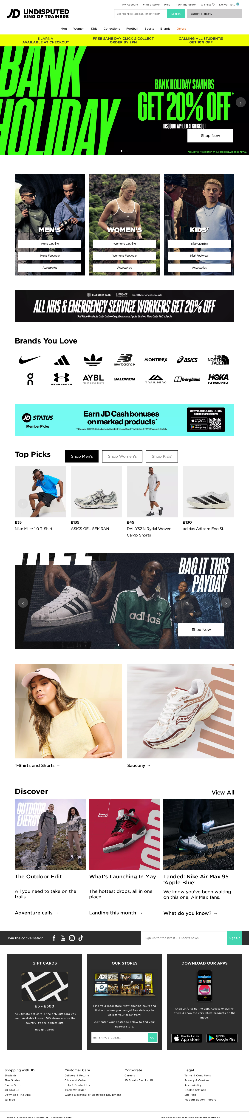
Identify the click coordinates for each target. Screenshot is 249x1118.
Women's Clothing (124, 243)
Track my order (185, 4)
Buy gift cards (44, 1029)
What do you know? (187, 913)
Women (79, 28)
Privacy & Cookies (196, 1080)
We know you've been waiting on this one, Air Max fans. (197, 894)
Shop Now (210, 135)
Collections (112, 28)
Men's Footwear (50, 255)
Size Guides (12, 1080)
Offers (181, 28)
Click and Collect (76, 1080)
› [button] (241, 102)
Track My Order (75, 1090)
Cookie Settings (195, 1090)
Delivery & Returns (77, 1075)
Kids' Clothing (199, 243)
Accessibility (192, 1085)
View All (223, 792)
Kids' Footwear (199, 255)
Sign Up (234, 938)
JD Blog (10, 1099)
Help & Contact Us (77, 1085)
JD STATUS (12, 1090)
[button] (121, 151)
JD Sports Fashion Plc (139, 1080)
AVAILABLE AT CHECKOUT (45, 40)
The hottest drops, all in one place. (121, 894)
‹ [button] (8, 102)
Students (11, 1075)
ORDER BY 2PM (123, 40)
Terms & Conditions (197, 1075)
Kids (94, 28)
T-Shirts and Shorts (35, 765)
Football (132, 28)
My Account (130, 4)
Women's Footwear (124, 255)
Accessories (49, 267)
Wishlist (206, 4)
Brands (165, 28)
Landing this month (112, 913)
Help (167, 4)
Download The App (18, 1094)
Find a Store (151, 4)
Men (64, 28)
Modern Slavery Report (200, 1099)
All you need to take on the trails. (45, 894)
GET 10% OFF (201, 40)
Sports (149, 28)
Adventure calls (34, 913)
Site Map (190, 1094)
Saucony (136, 765)
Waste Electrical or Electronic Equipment (93, 1094)
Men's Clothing (50, 243)
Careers (129, 1075)
